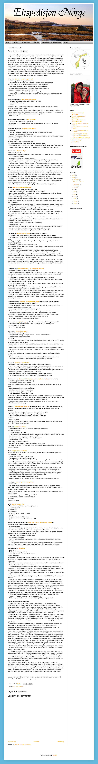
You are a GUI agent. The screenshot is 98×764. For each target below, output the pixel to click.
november (76, 179)
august (75, 187)
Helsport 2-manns (20, 426)
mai (75, 194)
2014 (73, 178)
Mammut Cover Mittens (29, 128)
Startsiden (36, 741)
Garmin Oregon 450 (18, 504)
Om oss (15, 42)
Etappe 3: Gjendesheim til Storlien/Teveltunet (78, 120)
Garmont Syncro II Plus (22, 362)
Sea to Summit (31, 119)
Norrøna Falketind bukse (42, 379)
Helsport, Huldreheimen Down (29, 301)
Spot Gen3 (22, 548)
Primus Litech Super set (22, 406)
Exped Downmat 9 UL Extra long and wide (31, 268)
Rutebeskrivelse (25, 42)
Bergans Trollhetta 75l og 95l (22, 187)
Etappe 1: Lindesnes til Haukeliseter (78, 113)
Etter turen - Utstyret (78, 182)
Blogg (8, 42)
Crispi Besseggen (21, 331)
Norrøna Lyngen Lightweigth (24, 79)
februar (76, 201)
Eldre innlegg (60, 741)
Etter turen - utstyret (18, 686)
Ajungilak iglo (23, 322)
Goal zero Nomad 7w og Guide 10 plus (40, 522)
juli (74, 189)
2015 (73, 175)
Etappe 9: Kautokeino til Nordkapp (81, 137)
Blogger (55, 755)
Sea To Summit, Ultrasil (29, 99)
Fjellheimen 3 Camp (23, 233)
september (76, 184)
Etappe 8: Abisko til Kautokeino (80, 135)
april (75, 196)
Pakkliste (36, 42)
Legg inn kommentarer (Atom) (22, 744)
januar (75, 203)
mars (75, 198)
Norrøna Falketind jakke (26, 379)
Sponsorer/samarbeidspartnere (51, 42)
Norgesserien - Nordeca (19, 450)
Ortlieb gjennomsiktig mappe (25, 482)
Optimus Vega (21, 151)
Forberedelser (75, 142)
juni (75, 191)
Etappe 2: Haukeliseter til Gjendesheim (78, 117)
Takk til (66, 42)
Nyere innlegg (12, 741)
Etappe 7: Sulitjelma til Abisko (79, 134)
